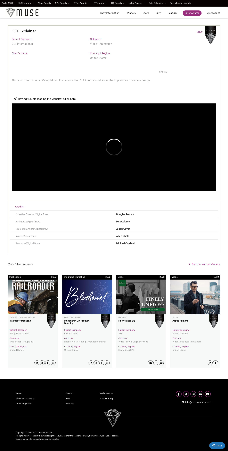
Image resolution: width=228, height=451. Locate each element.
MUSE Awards (26, 3)
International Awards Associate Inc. (43, 439)
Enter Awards (192, 13)
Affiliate (70, 404)
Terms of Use (82, 436)
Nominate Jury (106, 399)
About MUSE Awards (25, 399)
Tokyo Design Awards (180, 3)
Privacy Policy (95, 436)
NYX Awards (62, 3)
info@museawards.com (197, 402)
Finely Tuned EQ (126, 321)
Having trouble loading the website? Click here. (45, 99)
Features (173, 13)
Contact (70, 393)
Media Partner (106, 393)
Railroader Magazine (20, 321)
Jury (158, 13)
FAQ (68, 399)
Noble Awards (137, 3)
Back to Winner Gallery (204, 264)
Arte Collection (157, 3)
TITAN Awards (82, 3)
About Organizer (24, 404)
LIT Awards (117, 3)
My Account (213, 13)
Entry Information (109, 13)
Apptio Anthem (180, 321)
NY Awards (100, 3)
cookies (115, 436)
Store (146, 13)
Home (19, 393)
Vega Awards (44, 3)
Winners (131, 13)
